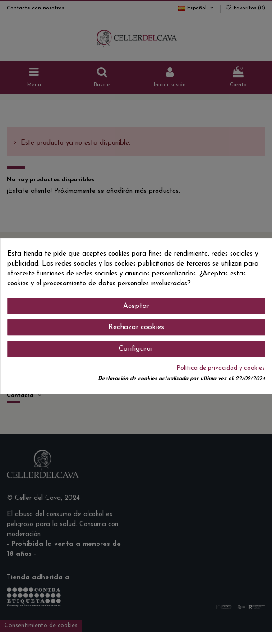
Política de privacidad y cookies (220, 368)
